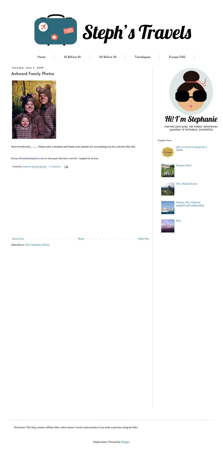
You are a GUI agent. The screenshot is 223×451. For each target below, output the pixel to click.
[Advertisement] (80, 209)
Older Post (143, 238)
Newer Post (18, 238)
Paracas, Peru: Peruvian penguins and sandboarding (190, 204)
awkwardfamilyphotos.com (31, 158)
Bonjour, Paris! (184, 165)
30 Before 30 (107, 57)
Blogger (125, 442)
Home (42, 57)
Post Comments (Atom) (37, 244)
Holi (178, 220)
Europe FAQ (177, 57)
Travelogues (142, 57)
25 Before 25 (72, 57)
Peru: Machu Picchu (186, 183)
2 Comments (54, 166)
